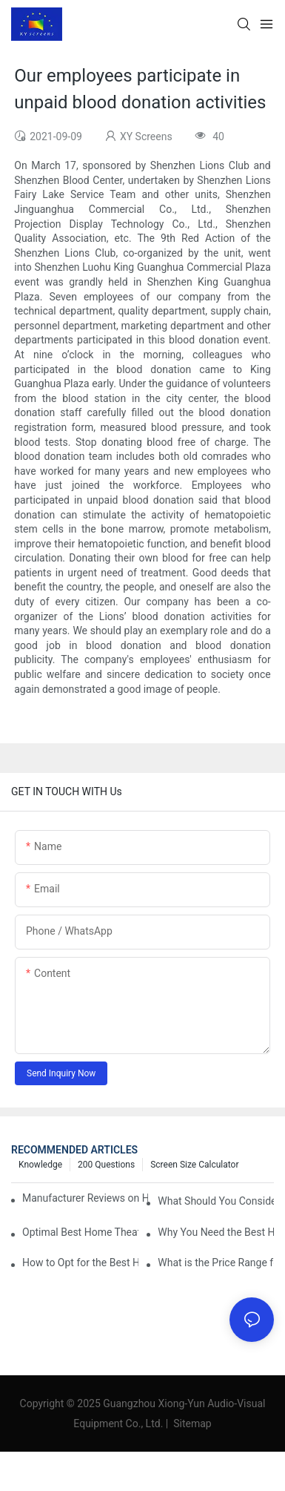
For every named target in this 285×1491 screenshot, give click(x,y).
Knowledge (40, 1164)
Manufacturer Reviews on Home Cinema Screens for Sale (85, 1198)
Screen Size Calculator (194, 1164)
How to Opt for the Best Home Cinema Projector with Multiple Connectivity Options (80, 1262)
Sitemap (191, 1423)
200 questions (106, 1164)
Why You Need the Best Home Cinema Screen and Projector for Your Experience (216, 1232)
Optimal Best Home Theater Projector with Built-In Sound (80, 1232)
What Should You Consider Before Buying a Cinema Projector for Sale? (216, 1201)
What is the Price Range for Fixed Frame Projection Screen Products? (216, 1262)
